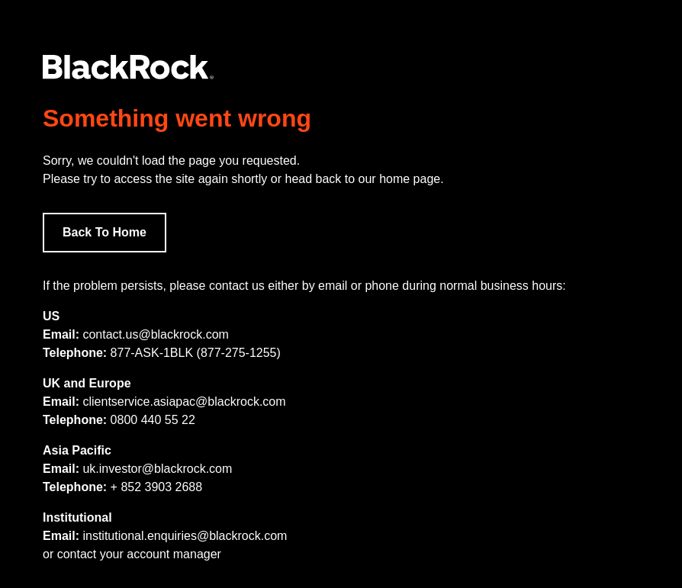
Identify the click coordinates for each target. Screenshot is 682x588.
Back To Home (104, 232)
